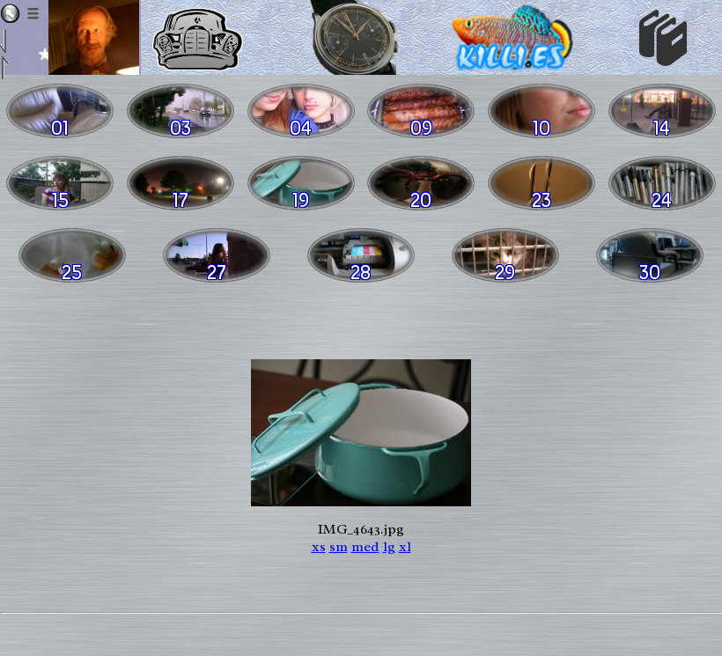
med (365, 547)
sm (338, 547)
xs (319, 547)
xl (405, 547)
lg (389, 547)
